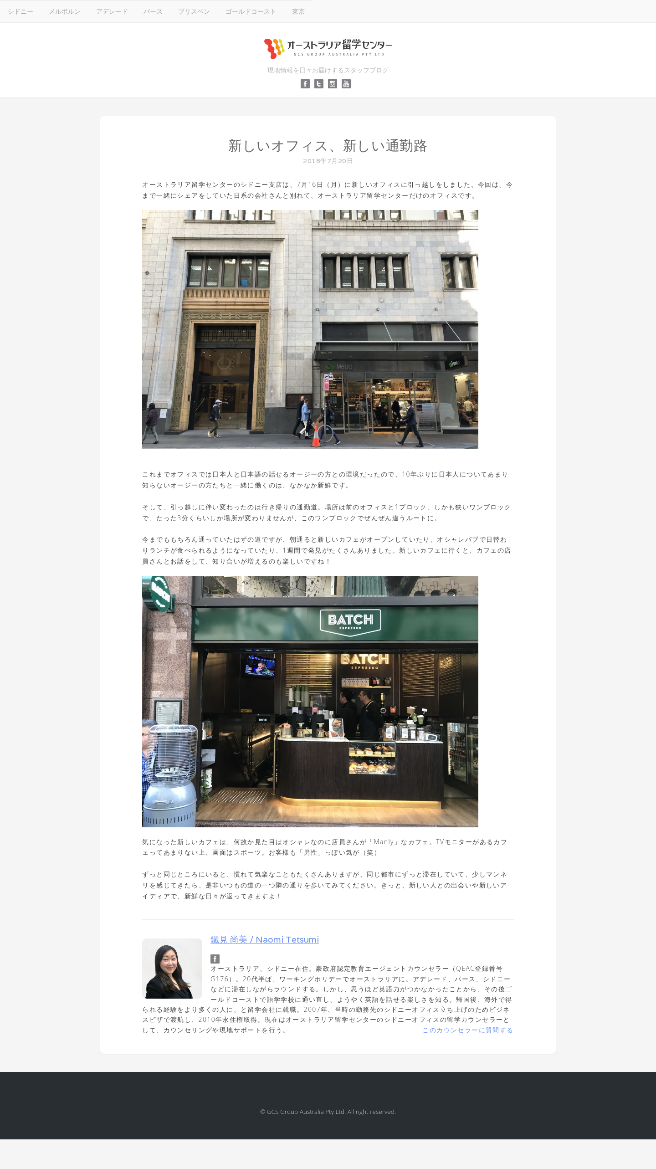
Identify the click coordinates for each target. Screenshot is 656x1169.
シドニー (20, 11)
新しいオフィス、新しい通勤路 (328, 145)
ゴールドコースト (251, 11)
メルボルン (65, 11)
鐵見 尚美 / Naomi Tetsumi (264, 939)
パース (153, 11)
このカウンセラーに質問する (467, 1029)
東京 (298, 11)
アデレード (112, 11)
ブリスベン (194, 11)
